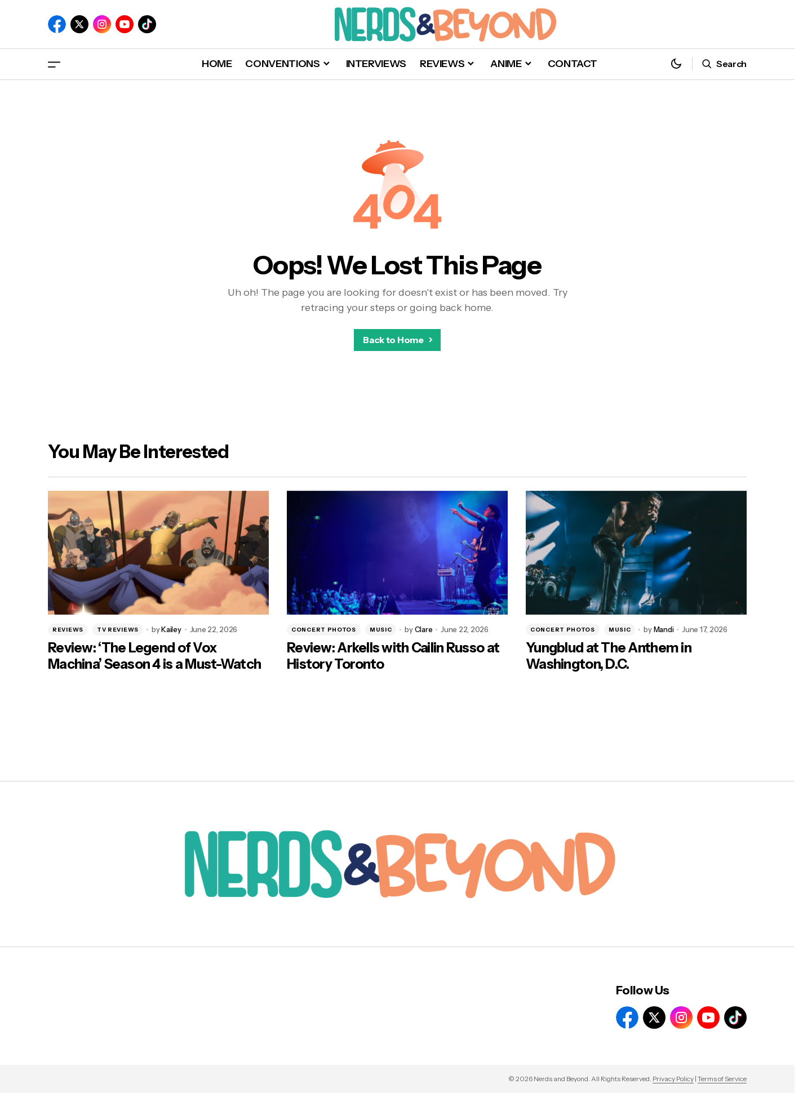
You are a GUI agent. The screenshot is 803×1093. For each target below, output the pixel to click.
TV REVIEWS (118, 629)
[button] (54, 63)
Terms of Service (722, 1078)
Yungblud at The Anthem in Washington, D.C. (608, 656)
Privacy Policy (673, 1078)
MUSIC (381, 629)
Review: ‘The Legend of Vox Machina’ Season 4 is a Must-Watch (154, 656)
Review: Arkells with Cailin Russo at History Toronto (393, 656)
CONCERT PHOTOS (323, 629)
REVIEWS (67, 629)
